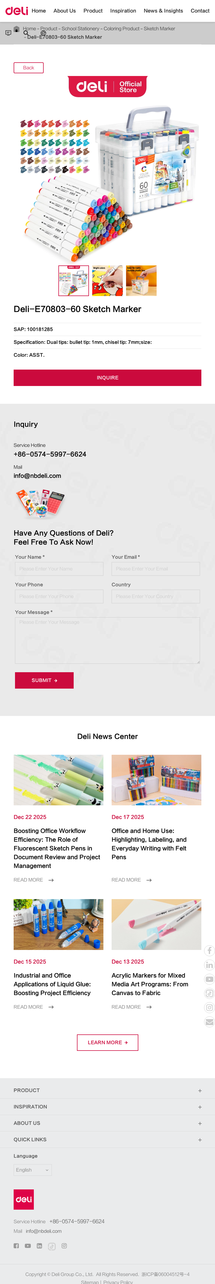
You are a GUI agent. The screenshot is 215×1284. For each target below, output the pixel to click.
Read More (33, 871)
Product (93, 15)
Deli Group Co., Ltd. (73, 1265)
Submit (44, 680)
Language (22, 1147)
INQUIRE (107, 378)
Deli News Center (107, 736)
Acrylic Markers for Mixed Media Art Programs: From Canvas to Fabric (153, 971)
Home (39, 15)
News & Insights (163, 15)
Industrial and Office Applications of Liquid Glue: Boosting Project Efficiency (54, 975)
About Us (64, 15)
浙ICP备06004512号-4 (166, 1265)
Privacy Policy (118, 1273)
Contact (200, 15)
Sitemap (90, 1273)
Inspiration (123, 15)
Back (28, 68)
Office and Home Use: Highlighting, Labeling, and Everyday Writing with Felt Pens (152, 840)
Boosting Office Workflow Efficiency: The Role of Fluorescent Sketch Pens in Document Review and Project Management (57, 844)
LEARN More (107, 1033)
